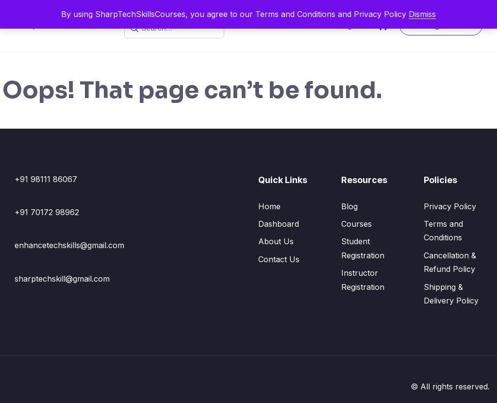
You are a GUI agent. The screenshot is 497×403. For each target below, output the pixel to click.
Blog (349, 206)
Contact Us (278, 259)
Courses (356, 224)
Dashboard (278, 224)
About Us (276, 241)
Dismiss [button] (422, 14)
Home (269, 206)
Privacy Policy (450, 206)
